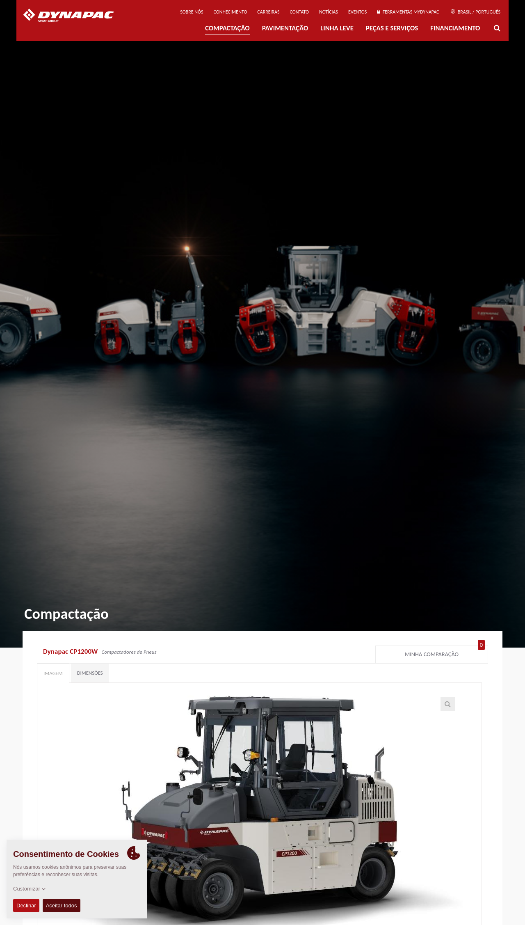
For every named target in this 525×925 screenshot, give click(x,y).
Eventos (357, 12)
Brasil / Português (475, 12)
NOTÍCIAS (328, 12)
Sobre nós (191, 12)
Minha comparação (445, 652)
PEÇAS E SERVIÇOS (392, 28)
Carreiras (268, 12)
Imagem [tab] (53, 673)
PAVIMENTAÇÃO (285, 28)
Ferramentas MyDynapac (408, 12)
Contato (299, 12)
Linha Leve (337, 28)
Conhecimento (230, 12)
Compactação (227, 28)
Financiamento (455, 28)
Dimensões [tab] (90, 673)
